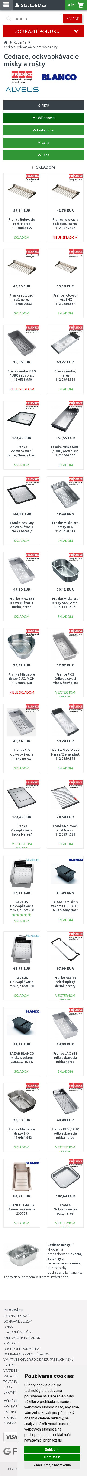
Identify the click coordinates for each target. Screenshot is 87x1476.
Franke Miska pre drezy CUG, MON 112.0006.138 (22, 679)
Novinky (9, 1423)
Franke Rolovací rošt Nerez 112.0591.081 (65, 830)
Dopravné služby (17, 1321)
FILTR (43, 105)
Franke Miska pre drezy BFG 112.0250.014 (65, 527)
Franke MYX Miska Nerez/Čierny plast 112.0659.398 (65, 754)
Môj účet (11, 1406)
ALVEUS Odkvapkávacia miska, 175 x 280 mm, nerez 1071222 (22, 910)
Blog (7, 1387)
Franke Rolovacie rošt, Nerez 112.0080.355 (22, 224)
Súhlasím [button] (52, 1449)
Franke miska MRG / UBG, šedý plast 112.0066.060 (65, 451)
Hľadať (73, 18)
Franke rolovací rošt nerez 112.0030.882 (22, 300)
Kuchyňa (20, 42)
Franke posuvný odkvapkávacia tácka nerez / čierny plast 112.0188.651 (22, 531)
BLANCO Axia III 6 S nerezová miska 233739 (21, 1209)
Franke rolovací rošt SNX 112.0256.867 (65, 300)
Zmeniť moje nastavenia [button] (52, 1465)
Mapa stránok (14, 1376)
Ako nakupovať (16, 1316)
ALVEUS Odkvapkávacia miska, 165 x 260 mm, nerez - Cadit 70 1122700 (21, 986)
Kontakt (10, 1343)
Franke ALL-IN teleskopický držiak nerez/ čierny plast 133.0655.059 (65, 986)
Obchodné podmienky (21, 1349)
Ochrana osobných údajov (26, 1354)
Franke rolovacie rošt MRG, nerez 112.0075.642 (65, 224)
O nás (8, 1327)
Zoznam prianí (15, 1417)
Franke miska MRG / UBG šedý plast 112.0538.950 (22, 375)
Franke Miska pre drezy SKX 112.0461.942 (22, 1133)
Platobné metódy (17, 1332)
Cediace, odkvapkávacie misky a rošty (31, 47)
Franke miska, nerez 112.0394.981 (65, 375)
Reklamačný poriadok (21, 1338)
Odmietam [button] (52, 1457)
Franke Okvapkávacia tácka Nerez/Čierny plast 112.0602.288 (21, 834)
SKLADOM (45, 167)
